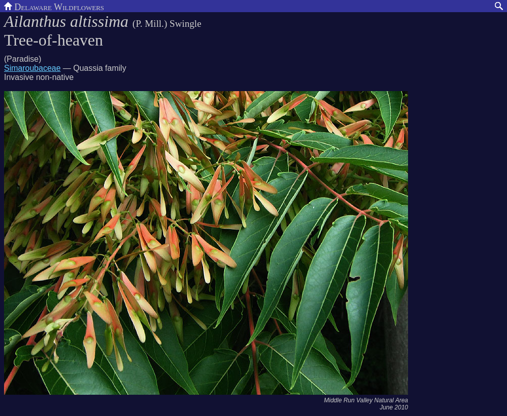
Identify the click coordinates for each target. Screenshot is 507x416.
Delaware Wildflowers (54, 6)
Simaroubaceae (32, 68)
